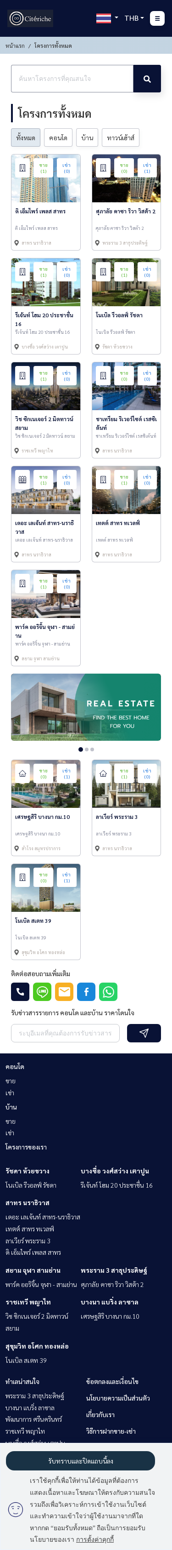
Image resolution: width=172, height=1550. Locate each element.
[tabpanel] (86, 707)
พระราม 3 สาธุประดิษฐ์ (114, 1270)
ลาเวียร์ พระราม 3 (28, 1240)
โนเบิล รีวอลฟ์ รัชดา (31, 1185)
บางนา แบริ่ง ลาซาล (110, 1302)
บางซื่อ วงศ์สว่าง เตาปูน (115, 1171)
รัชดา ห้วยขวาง (28, 1171)
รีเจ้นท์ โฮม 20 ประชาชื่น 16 (117, 1185)
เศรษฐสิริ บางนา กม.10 (110, 1316)
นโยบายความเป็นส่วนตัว (118, 1398)
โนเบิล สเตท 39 (26, 1360)
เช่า (10, 1092)
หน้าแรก (15, 45)
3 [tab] (92, 749)
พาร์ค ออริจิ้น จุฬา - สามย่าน (41, 1284)
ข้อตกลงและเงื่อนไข (112, 1381)
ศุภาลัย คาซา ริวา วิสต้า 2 (112, 1284)
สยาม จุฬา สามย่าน (33, 1270)
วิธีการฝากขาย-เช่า (111, 1431)
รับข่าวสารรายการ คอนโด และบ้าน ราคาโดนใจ (72, 1012)
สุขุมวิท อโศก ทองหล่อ (37, 1346)
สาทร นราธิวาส (28, 1202)
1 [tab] (80, 749)
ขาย (11, 1080)
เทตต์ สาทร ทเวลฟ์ (30, 1228)
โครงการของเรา (26, 1147)
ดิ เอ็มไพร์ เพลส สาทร (33, 1252)
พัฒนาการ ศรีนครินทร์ (34, 1419)
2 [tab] (87, 749)
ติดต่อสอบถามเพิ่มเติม (40, 973)
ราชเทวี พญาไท (28, 1302)
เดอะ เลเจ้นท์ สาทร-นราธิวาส (43, 1217)
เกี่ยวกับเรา (100, 1414)
